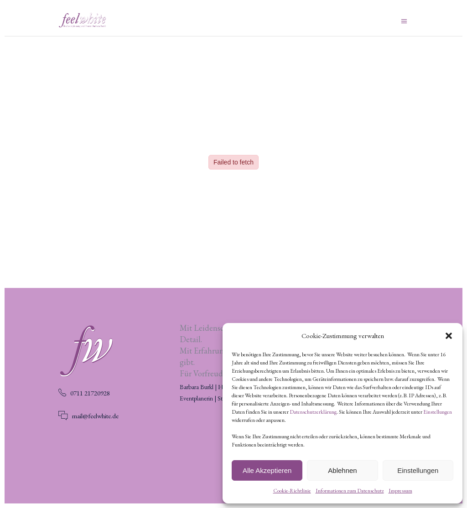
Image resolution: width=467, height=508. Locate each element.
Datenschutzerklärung (313, 412)
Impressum (400, 490)
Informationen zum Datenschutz (350, 490)
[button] (448, 335)
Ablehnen (342, 470)
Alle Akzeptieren (267, 470)
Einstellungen (437, 412)
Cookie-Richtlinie (292, 490)
